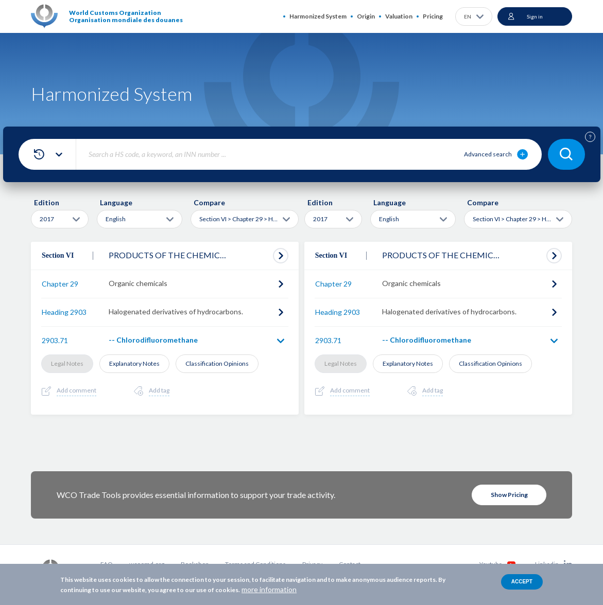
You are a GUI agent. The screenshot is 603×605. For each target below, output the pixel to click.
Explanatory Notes (134, 363)
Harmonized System (318, 16)
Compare (209, 202)
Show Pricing (509, 495)
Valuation (398, 16)
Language (116, 202)
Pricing (433, 16)
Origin (366, 16)
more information (269, 589)
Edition (46, 202)
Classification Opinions (217, 363)
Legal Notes (67, 363)
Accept (521, 581)
